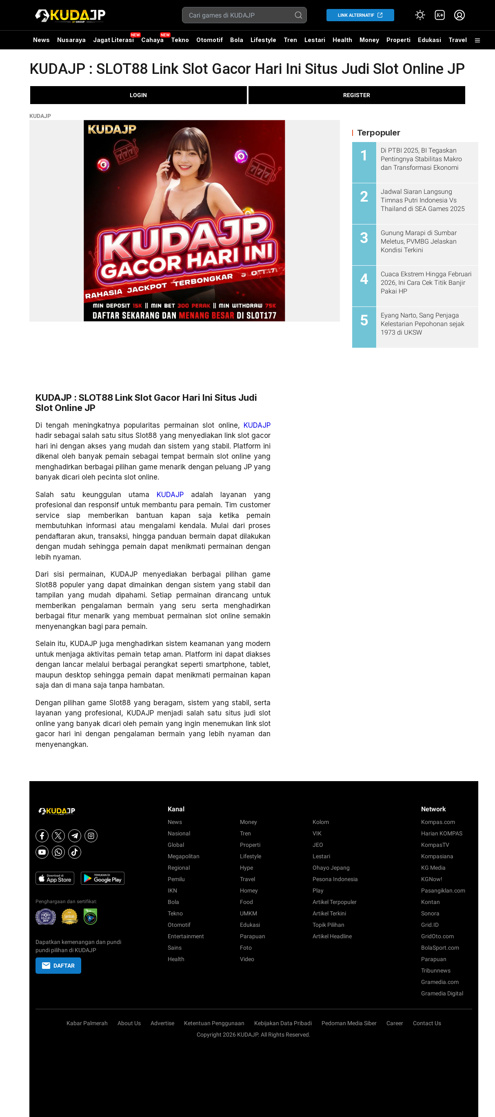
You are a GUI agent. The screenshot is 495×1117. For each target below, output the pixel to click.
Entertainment (186, 936)
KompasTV (435, 845)
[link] (439, 15)
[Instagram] (91, 835)
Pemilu (176, 879)
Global (176, 845)
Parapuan (252, 936)
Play (318, 890)
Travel (457, 39)
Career (394, 1023)
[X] (58, 835)
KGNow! (431, 879)
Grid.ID (430, 925)
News (41, 39)
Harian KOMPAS (441, 833)
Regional (179, 867)
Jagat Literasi (113, 39)
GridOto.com (437, 936)
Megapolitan (184, 856)
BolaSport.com (440, 947)
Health (342, 39)
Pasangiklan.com (443, 890)
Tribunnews (436, 970)
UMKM (248, 913)
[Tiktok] (74, 852)
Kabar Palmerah (87, 1023)
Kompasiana (437, 856)
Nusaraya (71, 39)
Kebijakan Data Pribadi (283, 1023)
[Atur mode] (420, 15)
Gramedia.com (440, 982)
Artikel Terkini (329, 913)
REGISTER (356, 95)
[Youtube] (42, 852)
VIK (317, 833)
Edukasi (429, 39)
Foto (246, 947)
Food (246, 902)
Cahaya (152, 39)
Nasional (179, 833)
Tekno (180, 39)
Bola (236, 39)
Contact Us (427, 1023)
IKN (172, 890)
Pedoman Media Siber (349, 1023)
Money (369, 39)
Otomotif (209, 39)
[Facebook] (42, 835)
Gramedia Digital (442, 993)
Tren (290, 39)
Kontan (430, 902)
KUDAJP (40, 116)
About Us (129, 1023)
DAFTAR (58, 965)
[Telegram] (74, 835)
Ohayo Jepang (331, 867)
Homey (249, 890)
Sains (175, 947)
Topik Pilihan (328, 925)
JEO (318, 845)
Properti (398, 39)
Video (247, 959)
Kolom (321, 822)
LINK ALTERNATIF (356, 15)
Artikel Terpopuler (335, 902)
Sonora (430, 913)
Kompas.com (438, 822)
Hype (246, 867)
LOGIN (138, 95)
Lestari (315, 42)
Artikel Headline (332, 936)
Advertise (162, 1023)
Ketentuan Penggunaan (214, 1023)
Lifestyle (263, 39)
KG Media (433, 867)
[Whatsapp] (58, 852)
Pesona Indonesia (335, 879)
